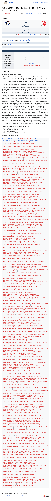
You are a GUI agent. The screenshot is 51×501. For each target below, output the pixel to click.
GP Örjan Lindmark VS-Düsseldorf (10, 350)
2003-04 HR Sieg (30, 138)
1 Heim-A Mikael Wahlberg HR (9, 483)
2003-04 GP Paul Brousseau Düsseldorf (11, 255)
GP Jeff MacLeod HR (35, 205)
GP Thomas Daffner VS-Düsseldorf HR (11, 329)
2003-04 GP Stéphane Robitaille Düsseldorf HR (13, 298)
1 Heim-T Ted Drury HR (26, 406)
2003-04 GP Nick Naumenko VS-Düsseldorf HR (33, 242)
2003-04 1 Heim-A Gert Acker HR (37, 437)
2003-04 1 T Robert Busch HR (37, 382)
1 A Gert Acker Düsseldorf (24, 443)
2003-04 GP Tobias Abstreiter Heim (10, 333)
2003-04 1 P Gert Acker (8, 427)
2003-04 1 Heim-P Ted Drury (9, 393)
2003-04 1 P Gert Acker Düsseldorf (30, 431)
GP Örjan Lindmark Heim (28, 348)
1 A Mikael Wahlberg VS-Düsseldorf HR (11, 485)
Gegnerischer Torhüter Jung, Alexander (11, 140)
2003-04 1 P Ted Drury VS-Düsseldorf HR (12, 395)
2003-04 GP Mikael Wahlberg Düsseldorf (11, 233)
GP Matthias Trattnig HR (38, 224)
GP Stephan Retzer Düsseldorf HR (10, 292)
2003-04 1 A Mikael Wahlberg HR (40, 476)
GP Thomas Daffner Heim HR (21, 328)
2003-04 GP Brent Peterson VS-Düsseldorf (12, 165)
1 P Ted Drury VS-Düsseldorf (20, 398)
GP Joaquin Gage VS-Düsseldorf (34, 216)
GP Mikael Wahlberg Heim (30, 235)
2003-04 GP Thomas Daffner (34, 320)
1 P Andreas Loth (25, 413)
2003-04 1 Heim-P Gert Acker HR (10, 429)
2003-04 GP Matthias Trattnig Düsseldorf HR (12, 224)
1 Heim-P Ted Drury (40, 396)
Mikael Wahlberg (25, 39)
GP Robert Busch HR (7, 267)
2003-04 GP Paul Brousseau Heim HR (27, 252)
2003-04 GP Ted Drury (22, 312)
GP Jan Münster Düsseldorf (25, 199)
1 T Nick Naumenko (7, 368)
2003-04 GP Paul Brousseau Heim (10, 252)
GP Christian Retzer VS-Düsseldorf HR (11, 180)
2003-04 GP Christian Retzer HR (10, 172)
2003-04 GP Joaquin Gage (8, 210)
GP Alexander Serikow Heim (32, 148)
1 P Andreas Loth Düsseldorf (26, 417)
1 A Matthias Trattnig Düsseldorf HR (10, 465)
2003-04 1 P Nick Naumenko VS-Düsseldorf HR (13, 356)
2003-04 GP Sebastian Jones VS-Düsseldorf (12, 274)
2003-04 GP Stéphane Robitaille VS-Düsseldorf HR (14, 297)
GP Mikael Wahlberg (7, 235)
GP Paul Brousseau (7, 256)
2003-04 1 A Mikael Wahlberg (25, 476)
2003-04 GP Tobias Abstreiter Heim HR (27, 333)
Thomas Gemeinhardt (35, 65)
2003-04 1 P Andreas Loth (8, 409)
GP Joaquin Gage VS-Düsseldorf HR (11, 218)
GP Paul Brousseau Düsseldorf (27, 260)
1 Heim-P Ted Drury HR (8, 398)
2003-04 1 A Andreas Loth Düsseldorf (31, 421)
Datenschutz (4, 495)
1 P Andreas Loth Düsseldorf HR (40, 417)
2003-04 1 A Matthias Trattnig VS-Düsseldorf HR (33, 457)
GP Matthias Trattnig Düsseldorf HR (10, 228)
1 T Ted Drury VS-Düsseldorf (38, 406)
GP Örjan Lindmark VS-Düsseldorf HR (27, 350)
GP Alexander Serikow (7, 148)
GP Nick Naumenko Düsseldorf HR (10, 250)
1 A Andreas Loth (25, 423)
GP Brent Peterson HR (17, 168)
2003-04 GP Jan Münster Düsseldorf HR (11, 196)
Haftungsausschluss (17, 495)
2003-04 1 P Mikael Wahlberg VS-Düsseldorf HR (33, 468)
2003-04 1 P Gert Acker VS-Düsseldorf (26, 429)
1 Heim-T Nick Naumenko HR (9, 370)
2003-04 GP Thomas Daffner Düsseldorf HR (12, 326)
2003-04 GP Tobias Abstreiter (25, 331)
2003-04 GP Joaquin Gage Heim (37, 210)
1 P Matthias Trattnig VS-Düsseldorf (37, 451)
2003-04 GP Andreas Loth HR (39, 152)
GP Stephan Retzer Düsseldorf (27, 291)
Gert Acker (27, 40)
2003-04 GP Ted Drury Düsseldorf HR (11, 317)
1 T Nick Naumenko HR (17, 368)
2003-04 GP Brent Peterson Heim (10, 163)
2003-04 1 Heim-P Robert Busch (10, 375)
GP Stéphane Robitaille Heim (9, 300)
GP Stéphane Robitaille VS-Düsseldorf (11, 302)
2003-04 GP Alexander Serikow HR (25, 141)
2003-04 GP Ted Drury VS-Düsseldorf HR (12, 316)
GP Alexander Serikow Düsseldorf (29, 151)
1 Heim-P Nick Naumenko (8, 359)
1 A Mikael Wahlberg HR (18, 482)
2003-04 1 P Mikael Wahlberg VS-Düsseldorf (12, 468)
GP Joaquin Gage (26, 214)
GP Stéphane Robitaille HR (42, 298)
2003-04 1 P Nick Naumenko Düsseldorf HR (12, 358)
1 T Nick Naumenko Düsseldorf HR (10, 373)
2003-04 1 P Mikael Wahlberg (25, 465)
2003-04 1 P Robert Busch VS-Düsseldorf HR (32, 376)
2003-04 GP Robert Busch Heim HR (26, 263)
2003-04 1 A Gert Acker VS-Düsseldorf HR (29, 438)
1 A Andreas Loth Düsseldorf (25, 426)
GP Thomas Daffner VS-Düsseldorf (36, 328)
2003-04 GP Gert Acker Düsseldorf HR (27, 186)
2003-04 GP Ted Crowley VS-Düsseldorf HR (31, 306)
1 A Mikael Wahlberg (7, 482)
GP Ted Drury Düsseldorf (8, 320)
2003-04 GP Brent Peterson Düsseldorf (11, 166)
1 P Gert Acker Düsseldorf (8, 435)
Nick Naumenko (14, 39)
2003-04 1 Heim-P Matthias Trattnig (40, 445)
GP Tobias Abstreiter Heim (30, 337)
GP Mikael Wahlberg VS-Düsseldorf (25, 236)
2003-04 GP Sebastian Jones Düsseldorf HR (31, 275)
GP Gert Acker (40, 186)
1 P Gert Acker (24, 432)
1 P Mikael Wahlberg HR (18, 471)
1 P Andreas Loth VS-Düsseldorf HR (11, 417)
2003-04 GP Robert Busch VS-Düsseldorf (12, 264)
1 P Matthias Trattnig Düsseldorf (28, 452)
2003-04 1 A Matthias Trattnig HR (40, 454)
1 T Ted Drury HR (6, 406)
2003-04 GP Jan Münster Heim (35, 191)
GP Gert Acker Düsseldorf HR (37, 190)
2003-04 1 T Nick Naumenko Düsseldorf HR (30, 367)
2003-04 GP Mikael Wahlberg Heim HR (27, 230)
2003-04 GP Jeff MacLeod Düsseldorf (32, 204)
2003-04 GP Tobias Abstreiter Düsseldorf (11, 336)
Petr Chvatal (31, 63)
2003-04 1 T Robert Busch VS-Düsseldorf (12, 386)
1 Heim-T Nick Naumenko (29, 368)
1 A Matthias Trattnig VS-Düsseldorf (25, 462)
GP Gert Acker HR (7, 188)
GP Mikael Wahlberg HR (18, 235)
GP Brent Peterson (7, 168)
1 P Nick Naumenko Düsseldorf (27, 361)
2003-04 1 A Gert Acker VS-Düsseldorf (11, 438)
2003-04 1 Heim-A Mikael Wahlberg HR (27, 477)
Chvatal (36, 138)
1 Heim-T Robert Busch (18, 389)
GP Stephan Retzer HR (17, 288)
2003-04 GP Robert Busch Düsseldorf (11, 266)
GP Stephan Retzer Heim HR (9, 289)
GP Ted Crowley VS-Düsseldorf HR (25, 311)
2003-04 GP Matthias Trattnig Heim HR (11, 221)
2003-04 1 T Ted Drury (33, 400)
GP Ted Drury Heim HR (8, 319)
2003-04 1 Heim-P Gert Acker (33, 427)
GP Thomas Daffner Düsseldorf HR (10, 331)
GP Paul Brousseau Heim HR (9, 258)
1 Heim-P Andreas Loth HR (20, 415)
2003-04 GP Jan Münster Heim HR (10, 193)
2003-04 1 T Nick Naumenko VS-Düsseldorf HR (33, 365)
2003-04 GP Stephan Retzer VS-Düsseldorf (12, 284)
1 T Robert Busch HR (7, 389)
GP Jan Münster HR (34, 196)
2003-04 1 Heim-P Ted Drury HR (23, 393)
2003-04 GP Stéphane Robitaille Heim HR (12, 295)
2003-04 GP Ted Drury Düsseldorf (29, 316)
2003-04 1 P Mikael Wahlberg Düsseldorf (12, 469)
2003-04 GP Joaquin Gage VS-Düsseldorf (29, 211)
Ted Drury (10, 44)
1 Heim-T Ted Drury (15, 406)
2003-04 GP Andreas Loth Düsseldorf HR (29, 157)
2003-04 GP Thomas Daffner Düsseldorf (33, 325)
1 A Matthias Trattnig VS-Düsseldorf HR (11, 463)
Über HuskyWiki (10, 495)
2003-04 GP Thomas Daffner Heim (25, 322)
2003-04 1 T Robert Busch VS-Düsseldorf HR (32, 386)
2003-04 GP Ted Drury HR (34, 312)
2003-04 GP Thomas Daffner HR (10, 322)
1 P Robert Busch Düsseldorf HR (10, 382)
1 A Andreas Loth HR (34, 423)
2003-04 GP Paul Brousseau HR (40, 250)
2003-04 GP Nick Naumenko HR (40, 239)
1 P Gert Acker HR (32, 432)
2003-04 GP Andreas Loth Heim (10, 154)
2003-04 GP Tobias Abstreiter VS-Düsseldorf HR (33, 334)
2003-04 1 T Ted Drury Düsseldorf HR (27, 404)
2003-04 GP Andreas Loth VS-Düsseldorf (12, 155)
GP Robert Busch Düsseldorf (41, 269)
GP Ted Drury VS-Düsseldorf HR (34, 319)
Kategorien (4, 138)
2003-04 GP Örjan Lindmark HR (40, 342)
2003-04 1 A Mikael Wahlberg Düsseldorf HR (31, 480)
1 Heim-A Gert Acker (16, 441)
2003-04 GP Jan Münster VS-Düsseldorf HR (12, 194)
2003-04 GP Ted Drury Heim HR (23, 314)
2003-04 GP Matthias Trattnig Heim (40, 219)
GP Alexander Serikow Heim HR (10, 149)
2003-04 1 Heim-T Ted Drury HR (36, 401)
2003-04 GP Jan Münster (8, 191)
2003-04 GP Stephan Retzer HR (40, 281)
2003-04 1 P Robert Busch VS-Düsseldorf (12, 376)
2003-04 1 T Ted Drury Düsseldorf (10, 404)
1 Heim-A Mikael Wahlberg (30, 482)
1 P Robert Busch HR (7, 379)
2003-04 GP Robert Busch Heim (10, 263)
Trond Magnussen (22, 34)
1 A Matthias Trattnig (7, 460)
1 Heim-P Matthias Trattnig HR (22, 451)
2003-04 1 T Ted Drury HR (8, 401)
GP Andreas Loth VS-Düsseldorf (10, 160)
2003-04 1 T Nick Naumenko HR (40, 362)
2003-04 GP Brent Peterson (24, 162)
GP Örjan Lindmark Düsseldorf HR (24, 351)
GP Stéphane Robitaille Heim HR (23, 300)
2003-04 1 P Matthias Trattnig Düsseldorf (34, 448)
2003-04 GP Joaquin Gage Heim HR (11, 211)
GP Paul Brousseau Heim (29, 256)
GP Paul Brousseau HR (17, 256)
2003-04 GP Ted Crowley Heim (23, 305)
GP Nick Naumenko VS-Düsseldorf (24, 247)
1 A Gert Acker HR (7, 441)
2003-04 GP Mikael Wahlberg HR (40, 228)
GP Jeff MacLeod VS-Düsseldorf (34, 207)
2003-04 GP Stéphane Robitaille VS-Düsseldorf (32, 295)
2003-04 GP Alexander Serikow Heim (11, 143)
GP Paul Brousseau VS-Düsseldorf (24, 258)
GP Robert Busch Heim (18, 267)
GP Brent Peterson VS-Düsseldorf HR (27, 169)
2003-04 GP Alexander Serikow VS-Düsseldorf (13, 144)
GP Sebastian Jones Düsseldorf (28, 280)
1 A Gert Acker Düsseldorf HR (37, 443)
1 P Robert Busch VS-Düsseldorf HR (26, 381)
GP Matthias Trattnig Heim (8, 225)
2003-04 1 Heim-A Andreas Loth (36, 418)
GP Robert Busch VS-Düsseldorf (10, 269)
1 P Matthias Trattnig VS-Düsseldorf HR (11, 452)
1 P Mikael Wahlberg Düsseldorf (28, 474)
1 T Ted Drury (39, 404)
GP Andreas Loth (43, 157)
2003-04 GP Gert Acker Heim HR (23, 183)
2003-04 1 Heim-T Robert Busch (10, 384)
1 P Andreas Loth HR (35, 413)
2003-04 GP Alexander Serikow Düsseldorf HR (32, 146)
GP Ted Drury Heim (40, 317)
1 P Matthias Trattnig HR (38, 449)
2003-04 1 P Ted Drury (23, 392)
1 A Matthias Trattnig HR (18, 460)
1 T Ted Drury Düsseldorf (23, 407)
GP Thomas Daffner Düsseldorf (27, 329)
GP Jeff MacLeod (25, 205)
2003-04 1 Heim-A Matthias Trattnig (10, 455)
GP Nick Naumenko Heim (29, 246)
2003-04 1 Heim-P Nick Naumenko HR (11, 354)
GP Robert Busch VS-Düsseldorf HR (26, 269)
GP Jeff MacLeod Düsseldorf (26, 208)
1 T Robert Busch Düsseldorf (41, 390)
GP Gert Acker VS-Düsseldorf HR (10, 190)
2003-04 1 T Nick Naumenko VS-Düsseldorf (12, 365)
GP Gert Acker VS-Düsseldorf (39, 188)
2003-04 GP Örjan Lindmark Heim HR (27, 344)
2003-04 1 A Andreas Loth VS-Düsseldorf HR (12, 421)
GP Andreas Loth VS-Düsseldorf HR (26, 160)
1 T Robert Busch (43, 387)
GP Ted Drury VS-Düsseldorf (20, 319)
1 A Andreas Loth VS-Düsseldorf (34, 424)
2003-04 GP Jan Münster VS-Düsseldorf (28, 193)
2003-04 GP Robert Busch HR (38, 261)
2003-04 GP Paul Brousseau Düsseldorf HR (30, 255)
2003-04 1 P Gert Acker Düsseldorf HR (11, 432)
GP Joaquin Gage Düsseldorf (26, 218)
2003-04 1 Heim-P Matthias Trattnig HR (11, 446)
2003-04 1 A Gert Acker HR (9, 437)
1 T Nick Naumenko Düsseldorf (27, 371)
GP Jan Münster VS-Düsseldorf (33, 197)
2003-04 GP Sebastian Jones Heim (10, 272)
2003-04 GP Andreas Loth (26, 152)
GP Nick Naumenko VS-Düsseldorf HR (11, 249)
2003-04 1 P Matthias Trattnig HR (24, 445)
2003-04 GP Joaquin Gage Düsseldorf (32, 213)
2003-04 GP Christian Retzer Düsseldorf (33, 176)
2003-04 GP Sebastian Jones (24, 270)
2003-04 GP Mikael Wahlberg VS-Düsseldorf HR (33, 232)
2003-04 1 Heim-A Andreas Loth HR (10, 420)
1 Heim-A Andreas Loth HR (20, 424)
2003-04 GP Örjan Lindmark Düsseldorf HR (30, 347)
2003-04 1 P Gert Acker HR (20, 427)
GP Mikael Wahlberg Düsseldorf (28, 238)
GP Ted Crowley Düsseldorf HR (9, 312)
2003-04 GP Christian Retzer (39, 171)
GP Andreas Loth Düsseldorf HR (10, 162)
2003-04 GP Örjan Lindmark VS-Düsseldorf (12, 345)
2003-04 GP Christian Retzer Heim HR (11, 174)
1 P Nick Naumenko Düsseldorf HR (10, 362)
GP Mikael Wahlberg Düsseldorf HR (10, 239)
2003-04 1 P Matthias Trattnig (9, 445)
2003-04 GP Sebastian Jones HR (39, 270)
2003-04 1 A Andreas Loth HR (21, 418)
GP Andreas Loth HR (7, 159)
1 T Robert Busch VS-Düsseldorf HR (26, 390)
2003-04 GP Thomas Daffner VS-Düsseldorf (30, 323)
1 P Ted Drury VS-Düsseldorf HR (35, 398)
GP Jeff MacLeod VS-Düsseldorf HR (11, 208)
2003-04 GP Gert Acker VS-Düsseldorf (11, 185)
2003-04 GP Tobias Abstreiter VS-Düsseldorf (12, 334)
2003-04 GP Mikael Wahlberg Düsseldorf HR (31, 233)
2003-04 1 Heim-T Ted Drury (21, 401)
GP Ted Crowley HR (7, 309)
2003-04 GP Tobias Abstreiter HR (40, 331)
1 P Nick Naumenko (27, 358)
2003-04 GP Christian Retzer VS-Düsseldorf (30, 174)
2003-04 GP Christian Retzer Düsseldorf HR (12, 177)
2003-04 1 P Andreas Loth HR (21, 409)
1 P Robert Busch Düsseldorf (41, 381)
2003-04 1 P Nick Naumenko (39, 351)
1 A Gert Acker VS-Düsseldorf (39, 441)
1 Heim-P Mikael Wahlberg (30, 471)
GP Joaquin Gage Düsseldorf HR (41, 218)
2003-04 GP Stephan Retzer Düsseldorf (11, 286)
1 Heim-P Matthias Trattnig (8, 451)
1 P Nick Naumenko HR (38, 358)
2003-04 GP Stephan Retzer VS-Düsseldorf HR (33, 284)
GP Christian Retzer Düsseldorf (27, 180)
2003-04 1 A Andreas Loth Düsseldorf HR (12, 423)
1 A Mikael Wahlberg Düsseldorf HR (10, 487)
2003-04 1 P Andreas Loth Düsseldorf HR (12, 413)
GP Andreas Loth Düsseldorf (41, 160)
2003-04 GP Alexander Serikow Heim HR (29, 143)
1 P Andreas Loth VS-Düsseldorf (34, 415)
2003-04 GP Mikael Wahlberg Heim (10, 230)
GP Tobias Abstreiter (7, 337)
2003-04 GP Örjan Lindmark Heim (10, 344)
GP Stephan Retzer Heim (29, 288)
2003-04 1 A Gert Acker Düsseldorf (10, 440)
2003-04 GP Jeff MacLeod (8, 200)
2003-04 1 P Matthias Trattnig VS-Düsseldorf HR (13, 448)
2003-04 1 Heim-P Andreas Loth (36, 409)
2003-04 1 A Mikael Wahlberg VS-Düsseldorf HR (33, 479)
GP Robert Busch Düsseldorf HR (10, 270)
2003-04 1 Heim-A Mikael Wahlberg (10, 477)
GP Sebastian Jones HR (18, 277)
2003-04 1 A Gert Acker (34, 435)
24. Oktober (10, 138)
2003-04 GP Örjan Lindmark (25, 342)
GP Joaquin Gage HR (36, 214)
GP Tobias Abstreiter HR (18, 337)
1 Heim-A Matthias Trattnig (30, 460)
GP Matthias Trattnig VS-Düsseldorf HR (11, 227)
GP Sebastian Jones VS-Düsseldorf (25, 278)
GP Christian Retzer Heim (8, 179)
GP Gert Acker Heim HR (27, 188)
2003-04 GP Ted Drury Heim (9, 314)
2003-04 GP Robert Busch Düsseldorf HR (29, 266)
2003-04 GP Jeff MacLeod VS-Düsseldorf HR (12, 204)
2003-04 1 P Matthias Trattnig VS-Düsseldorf (30, 446)
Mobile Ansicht (24, 495)
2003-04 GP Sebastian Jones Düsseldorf (11, 275)
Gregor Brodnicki (26, 65)
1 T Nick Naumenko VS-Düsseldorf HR (11, 371)
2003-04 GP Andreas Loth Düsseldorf (11, 157)
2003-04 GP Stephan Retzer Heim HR (27, 283)
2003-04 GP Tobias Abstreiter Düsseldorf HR (31, 336)
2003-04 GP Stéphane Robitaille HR (10, 294)
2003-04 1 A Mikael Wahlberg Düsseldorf (11, 480)
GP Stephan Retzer (7, 288)
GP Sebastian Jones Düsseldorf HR (10, 281)
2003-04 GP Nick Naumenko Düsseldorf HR (30, 244)
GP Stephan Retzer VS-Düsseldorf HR (11, 291)
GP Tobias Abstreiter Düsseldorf (28, 340)
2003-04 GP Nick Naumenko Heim (10, 241)
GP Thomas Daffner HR (38, 326)
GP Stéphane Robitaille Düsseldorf (10, 303)
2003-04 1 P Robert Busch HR (38, 373)
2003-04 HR (22, 138)
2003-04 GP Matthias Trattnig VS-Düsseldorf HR (13, 222)
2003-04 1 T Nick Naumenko (25, 362)
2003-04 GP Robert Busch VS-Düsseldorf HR (32, 264)
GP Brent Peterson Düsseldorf (9, 171)
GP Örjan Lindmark (7, 348)
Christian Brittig (33, 34)
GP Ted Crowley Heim (17, 309)
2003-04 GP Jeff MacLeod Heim (36, 200)
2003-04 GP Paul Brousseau (25, 250)
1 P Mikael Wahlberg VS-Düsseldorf (25, 473)
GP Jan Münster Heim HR (19, 197)
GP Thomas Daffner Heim (8, 328)
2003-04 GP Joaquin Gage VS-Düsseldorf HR (13, 213)
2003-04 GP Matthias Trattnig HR (24, 219)
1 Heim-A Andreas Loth (8, 424)
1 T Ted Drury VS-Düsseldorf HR (10, 407)
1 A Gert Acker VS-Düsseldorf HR (10, 443)
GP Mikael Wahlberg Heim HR (9, 236)
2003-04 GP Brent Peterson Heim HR (26, 163)
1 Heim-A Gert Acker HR (27, 441)
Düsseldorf (16, 138)
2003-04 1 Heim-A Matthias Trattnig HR (27, 455)
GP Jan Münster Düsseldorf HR (39, 199)
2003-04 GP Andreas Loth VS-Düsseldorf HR (31, 155)
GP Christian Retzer (27, 177)
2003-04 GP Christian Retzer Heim (25, 172)
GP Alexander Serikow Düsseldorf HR (11, 152)
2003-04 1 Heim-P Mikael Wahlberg (10, 466)
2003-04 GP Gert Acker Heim (9, 183)
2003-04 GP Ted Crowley (42, 303)
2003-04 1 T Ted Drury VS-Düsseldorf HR (29, 403)
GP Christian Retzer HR (38, 177)
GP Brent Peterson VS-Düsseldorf (10, 169)
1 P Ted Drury (23, 396)
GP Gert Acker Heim (16, 188)
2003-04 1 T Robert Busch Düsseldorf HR (29, 387)
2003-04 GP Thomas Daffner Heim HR (11, 323)
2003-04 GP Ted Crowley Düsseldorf (11, 308)
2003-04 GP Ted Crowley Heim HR (38, 305)
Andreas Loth (21, 40)
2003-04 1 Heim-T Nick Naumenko (10, 364)
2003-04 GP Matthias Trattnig (9, 219)
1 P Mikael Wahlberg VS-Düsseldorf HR (11, 474)
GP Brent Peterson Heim (28, 168)
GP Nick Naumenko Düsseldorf (27, 249)
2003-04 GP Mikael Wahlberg (25, 228)
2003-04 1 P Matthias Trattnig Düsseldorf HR (12, 449)
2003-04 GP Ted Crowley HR (9, 305)
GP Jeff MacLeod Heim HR (20, 207)
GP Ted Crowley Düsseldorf (40, 311)
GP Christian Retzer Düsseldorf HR (10, 182)
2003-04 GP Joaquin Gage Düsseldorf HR (12, 214)
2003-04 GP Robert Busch (25, 261)
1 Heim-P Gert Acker (41, 432)
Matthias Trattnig (33, 39)
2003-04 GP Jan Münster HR (21, 191)
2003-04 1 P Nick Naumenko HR (10, 353)
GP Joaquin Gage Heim (8, 216)
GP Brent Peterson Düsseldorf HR (24, 171)
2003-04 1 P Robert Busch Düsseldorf (11, 378)
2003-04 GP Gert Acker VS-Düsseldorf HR (30, 185)
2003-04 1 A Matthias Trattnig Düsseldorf (11, 459)
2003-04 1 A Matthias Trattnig (25, 454)
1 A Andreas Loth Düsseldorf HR (40, 426)
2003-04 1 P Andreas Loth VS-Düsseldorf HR (12, 412)
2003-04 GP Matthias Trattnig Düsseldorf (34, 222)
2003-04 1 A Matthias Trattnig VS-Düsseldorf (12, 457)
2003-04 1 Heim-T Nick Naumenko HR (27, 364)
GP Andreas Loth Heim (18, 159)
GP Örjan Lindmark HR (17, 348)
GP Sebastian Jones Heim (30, 277)
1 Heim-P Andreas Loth (8, 415)
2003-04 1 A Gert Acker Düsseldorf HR (27, 440)
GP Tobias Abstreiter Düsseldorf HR (10, 342)
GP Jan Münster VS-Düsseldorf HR (10, 199)
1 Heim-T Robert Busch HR (30, 389)
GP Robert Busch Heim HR (30, 267)
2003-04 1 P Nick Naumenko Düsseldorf (33, 356)
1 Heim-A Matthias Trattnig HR (9, 462)
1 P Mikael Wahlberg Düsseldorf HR (10, 476)
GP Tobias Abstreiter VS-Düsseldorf (24, 339)
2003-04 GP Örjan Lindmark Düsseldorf (11, 347)
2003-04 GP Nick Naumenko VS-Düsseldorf (12, 242)
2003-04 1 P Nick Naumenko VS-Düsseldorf (30, 354)
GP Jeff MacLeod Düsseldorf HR (40, 208)
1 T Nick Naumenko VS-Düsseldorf (24, 370)
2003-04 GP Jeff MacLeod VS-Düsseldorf (28, 202)
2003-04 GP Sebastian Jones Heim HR (27, 272)
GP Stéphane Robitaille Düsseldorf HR (27, 303)
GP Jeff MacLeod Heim (8, 207)
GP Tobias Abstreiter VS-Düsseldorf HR (11, 340)
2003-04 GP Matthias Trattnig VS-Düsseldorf (30, 221)
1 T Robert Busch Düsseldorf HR (10, 392)
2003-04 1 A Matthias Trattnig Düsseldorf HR (31, 459)
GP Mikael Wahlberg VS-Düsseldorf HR (11, 238)
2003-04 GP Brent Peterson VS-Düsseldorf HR (32, 165)
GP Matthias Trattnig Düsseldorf (28, 227)
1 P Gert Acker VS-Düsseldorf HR (36, 434)
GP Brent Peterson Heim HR (41, 168)
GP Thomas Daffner (27, 326)
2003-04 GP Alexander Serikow (9, 141)
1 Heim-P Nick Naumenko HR (21, 359)
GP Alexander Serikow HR (19, 148)
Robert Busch (11, 40)
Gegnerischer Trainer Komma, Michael (29, 140)
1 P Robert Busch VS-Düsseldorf (10, 381)
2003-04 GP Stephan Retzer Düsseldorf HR (30, 286)
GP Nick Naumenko (7, 246)
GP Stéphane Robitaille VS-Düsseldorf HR (30, 302)
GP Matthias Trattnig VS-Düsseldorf (37, 225)
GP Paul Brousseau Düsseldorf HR (10, 261)
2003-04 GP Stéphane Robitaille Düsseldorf (35, 297)
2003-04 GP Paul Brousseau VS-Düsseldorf (12, 253)
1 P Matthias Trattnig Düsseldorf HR (10, 454)
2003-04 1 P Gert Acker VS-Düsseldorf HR (12, 431)
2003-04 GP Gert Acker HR (36, 182)
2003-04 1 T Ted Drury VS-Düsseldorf (11, 403)
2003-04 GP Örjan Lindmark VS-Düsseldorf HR (33, 345)
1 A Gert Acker (40, 440)
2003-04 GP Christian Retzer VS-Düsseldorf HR (13, 176)
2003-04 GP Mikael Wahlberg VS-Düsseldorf (12, 232)
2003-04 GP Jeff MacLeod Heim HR (10, 202)
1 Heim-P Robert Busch (18, 379)
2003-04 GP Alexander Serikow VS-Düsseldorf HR (35, 144)
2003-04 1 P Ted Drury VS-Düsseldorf (39, 393)
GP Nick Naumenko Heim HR (9, 247)
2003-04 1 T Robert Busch (24, 382)
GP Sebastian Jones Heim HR (9, 278)
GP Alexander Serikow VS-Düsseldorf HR (12, 151)
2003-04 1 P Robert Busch (25, 373)
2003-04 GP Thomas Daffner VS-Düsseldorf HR (13, 325)
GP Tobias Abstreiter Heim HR (9, 339)
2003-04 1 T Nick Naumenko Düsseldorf (11, 367)
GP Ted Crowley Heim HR (29, 309)
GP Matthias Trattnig (27, 224)
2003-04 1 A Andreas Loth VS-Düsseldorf (28, 420)
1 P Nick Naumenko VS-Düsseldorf (36, 359)
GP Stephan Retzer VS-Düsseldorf (24, 289)
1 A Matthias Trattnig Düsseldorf (28, 463)
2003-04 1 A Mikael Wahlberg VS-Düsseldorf (12, 479)
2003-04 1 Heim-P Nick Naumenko (25, 353)
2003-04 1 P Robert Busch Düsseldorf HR (29, 378)
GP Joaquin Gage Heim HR (20, 216)
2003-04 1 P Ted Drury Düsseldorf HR (11, 396)
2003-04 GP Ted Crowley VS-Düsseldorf (11, 306)
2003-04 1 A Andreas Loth (8, 418)
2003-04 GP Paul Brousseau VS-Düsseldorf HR (33, 253)
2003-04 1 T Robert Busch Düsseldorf (11, 387)
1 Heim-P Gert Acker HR (8, 434)
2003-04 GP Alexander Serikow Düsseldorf (12, 146)
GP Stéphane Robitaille (29, 298)
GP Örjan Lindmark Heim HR (41, 348)
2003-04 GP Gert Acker (24, 182)
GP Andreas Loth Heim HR (30, 159)
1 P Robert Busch (43, 378)
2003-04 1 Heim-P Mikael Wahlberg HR (28, 466)
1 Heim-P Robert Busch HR (30, 379)
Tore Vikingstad (41, 34)
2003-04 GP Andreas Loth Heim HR (25, 154)
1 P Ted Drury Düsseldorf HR (21, 400)
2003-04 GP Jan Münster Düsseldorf (31, 194)
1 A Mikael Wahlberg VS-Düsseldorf (25, 483)
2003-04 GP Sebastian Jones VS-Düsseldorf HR (33, 274)
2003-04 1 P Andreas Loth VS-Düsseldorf (28, 410)
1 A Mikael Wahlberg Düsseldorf (28, 485)
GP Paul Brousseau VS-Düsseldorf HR (11, 260)
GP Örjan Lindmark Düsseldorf (9, 351)
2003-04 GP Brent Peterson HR (38, 162)
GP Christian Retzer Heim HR (21, 179)
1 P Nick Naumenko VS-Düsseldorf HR (11, 361)
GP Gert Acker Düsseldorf (24, 190)
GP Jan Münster (25, 196)
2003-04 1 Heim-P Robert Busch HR (26, 375)
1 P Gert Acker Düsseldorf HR (21, 435)
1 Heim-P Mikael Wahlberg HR (9, 473)
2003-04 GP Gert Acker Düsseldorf (10, 186)
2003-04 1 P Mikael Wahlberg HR (40, 465)
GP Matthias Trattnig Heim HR (21, 225)
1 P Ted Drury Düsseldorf (8, 400)
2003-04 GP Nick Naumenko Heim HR (27, 241)
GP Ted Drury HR (31, 317)
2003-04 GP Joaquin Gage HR (22, 210)
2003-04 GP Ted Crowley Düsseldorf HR (28, 308)
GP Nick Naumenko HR (17, 246)
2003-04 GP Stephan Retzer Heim (10, 283)
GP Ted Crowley (41, 308)
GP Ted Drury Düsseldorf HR (21, 320)
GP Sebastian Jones (7, 277)
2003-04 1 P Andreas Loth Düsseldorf (31, 412)
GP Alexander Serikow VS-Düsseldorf (26, 149)
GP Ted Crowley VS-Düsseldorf (9, 311)
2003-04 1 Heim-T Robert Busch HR (26, 384)
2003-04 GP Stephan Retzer (25, 281)
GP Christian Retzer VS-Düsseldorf (36, 179)
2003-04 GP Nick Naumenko (25, 239)
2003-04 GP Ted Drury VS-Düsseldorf (39, 314)
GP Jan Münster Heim (7, 197)
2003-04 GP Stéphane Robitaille (26, 292)
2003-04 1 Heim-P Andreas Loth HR (10, 410)
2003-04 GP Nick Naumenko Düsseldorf (11, 244)
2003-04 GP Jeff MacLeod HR (21, 200)
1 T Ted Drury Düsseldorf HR (36, 407)
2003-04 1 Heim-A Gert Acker (22, 437)
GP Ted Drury (23, 317)
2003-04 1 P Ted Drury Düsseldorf (29, 395)
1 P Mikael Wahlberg (7, 471)
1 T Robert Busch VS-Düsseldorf (10, 390)
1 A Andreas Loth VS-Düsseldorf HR (10, 426)
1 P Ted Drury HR (31, 396)
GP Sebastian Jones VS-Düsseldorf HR (11, 280)
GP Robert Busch (43, 266)
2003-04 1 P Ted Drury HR (35, 392)
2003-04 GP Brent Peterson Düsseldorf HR (30, 166)
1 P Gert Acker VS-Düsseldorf (20, 434)
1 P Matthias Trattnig (27, 449)
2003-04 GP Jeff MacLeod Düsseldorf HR (12, 205)
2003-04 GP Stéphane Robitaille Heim (28, 294)
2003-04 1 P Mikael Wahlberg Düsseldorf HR (31, 469)
